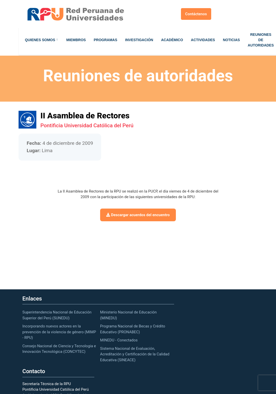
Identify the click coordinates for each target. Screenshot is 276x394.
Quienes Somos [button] (40, 40)
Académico (172, 40)
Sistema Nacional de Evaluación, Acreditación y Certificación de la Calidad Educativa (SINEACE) (135, 354)
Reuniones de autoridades (261, 40)
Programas (105, 40)
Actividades (203, 40)
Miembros (76, 40)
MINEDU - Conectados (119, 340)
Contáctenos (196, 14)
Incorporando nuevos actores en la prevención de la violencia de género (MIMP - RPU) (59, 332)
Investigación (139, 40)
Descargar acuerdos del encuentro (138, 215)
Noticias (231, 40)
